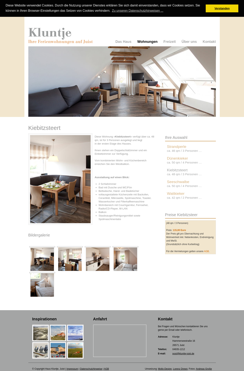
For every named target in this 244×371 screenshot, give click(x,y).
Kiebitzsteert (184, 171)
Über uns (189, 41)
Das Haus (123, 41)
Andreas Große (204, 368)
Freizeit (169, 41)
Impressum (72, 368)
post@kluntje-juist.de (183, 353)
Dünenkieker (184, 160)
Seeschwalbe (184, 183)
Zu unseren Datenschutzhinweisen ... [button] (137, 10)
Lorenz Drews (180, 368)
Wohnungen (147, 41)
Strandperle (184, 148)
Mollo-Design (165, 368)
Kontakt (209, 41)
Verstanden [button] (222, 8)
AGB (206, 251)
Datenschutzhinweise (91, 368)
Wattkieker (184, 195)
